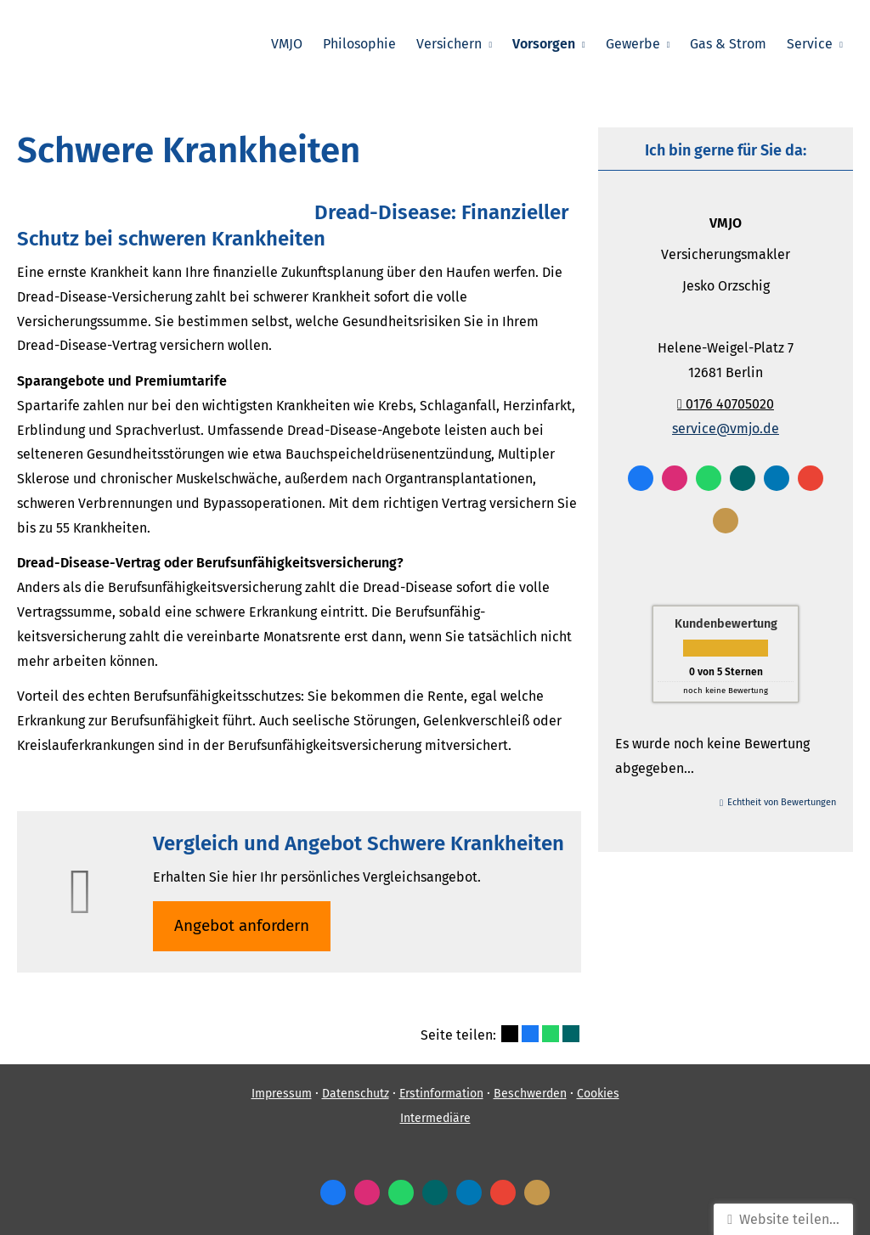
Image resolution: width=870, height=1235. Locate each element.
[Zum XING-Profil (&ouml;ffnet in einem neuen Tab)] (742, 478)
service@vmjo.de (725, 428)
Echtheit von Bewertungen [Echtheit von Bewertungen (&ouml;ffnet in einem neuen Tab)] (781, 802)
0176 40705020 (725, 404)
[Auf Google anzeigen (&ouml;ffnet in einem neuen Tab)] (810, 478)
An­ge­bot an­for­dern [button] (241, 925)
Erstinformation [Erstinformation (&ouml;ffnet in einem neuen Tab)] (441, 1093)
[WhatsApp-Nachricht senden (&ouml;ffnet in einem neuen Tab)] (708, 478)
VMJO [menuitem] (286, 44)
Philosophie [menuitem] (359, 44)
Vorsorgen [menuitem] (543, 44)
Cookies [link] (598, 1093)
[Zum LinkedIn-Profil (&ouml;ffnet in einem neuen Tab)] (776, 478)
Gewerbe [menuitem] (633, 44)
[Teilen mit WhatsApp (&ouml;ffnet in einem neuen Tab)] (550, 1033)
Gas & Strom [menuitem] (728, 44)
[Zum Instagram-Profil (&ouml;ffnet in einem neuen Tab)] (674, 478)
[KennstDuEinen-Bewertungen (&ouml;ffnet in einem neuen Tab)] (725, 520)
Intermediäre (435, 1118)
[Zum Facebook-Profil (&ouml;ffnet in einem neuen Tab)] (640, 478)
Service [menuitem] (810, 44)
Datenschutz (355, 1093)
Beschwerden (530, 1093)
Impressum (281, 1093)
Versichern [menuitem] (449, 44)
